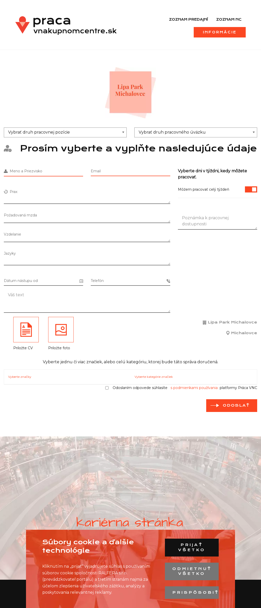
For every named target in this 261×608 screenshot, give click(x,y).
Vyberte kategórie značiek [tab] (154, 377)
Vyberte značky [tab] (19, 377)
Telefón (130, 281)
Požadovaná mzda (20, 215)
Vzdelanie (12, 234)
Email (96, 171)
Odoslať (236, 405)
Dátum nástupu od (43, 281)
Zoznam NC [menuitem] (229, 19)
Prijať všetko (191, 547)
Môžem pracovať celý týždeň (217, 189)
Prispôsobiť (195, 592)
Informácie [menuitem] (220, 32)
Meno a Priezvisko (23, 171)
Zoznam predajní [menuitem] (188, 19)
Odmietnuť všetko (192, 571)
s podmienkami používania (194, 387)
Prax (10, 191)
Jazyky (10, 253)
